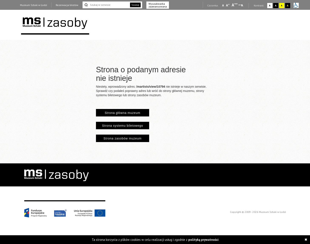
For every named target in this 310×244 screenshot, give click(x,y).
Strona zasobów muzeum (123, 138)
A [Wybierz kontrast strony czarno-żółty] (287, 5)
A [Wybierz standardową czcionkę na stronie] (228, 5)
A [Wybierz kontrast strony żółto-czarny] (281, 5)
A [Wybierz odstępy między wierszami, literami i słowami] (242, 5)
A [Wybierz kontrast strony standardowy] (269, 5)
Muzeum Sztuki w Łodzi (33, 5)
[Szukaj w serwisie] (106, 4)
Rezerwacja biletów (67, 5)
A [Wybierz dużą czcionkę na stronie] (235, 4)
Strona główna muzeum (122, 113)
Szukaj (135, 4)
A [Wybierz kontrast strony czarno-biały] (275, 5)
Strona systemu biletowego (122, 125)
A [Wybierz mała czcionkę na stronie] (223, 5)
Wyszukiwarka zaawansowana (158, 5)
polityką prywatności (203, 240)
